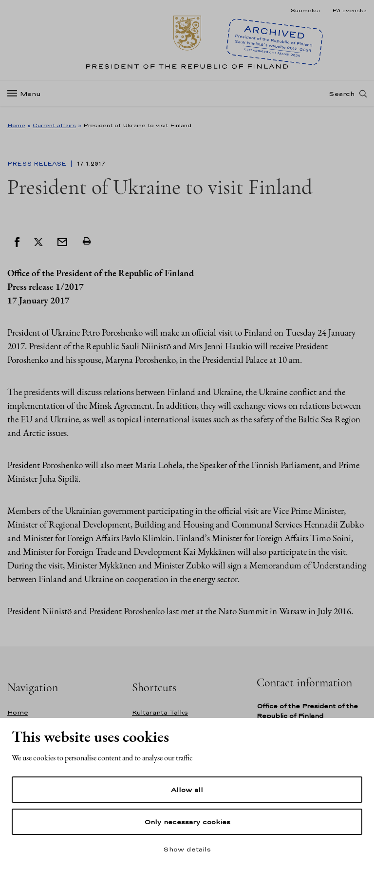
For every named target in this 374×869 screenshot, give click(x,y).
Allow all (187, 789)
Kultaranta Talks (160, 712)
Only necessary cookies (187, 821)
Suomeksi (305, 10)
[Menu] (27, 99)
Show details (187, 849)
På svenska (349, 10)
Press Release (37, 164)
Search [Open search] (342, 98)
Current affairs (54, 125)
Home (16, 125)
